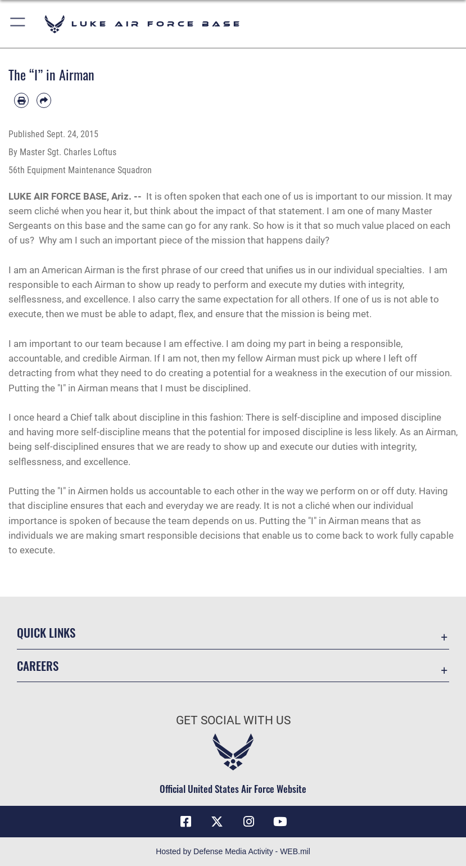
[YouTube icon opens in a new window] (280, 821)
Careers (37, 665)
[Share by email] (44, 100)
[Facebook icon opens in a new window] (185, 821)
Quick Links (46, 632)
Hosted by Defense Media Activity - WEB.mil (233, 851)
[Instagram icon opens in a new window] (249, 821)
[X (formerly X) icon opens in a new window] (217, 821)
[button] (18, 24)
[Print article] (21, 100)
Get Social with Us (233, 720)
